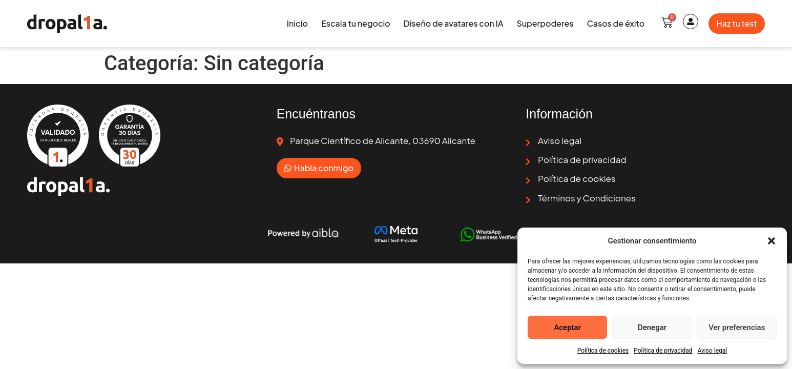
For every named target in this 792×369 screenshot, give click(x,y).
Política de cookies (603, 350)
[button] (771, 241)
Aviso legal (712, 350)
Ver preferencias (736, 327)
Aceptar (567, 327)
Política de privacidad (663, 350)
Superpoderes (544, 23)
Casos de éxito (616, 23)
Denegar (652, 327)
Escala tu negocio (355, 23)
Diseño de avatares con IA (454, 23)
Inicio (297, 23)
